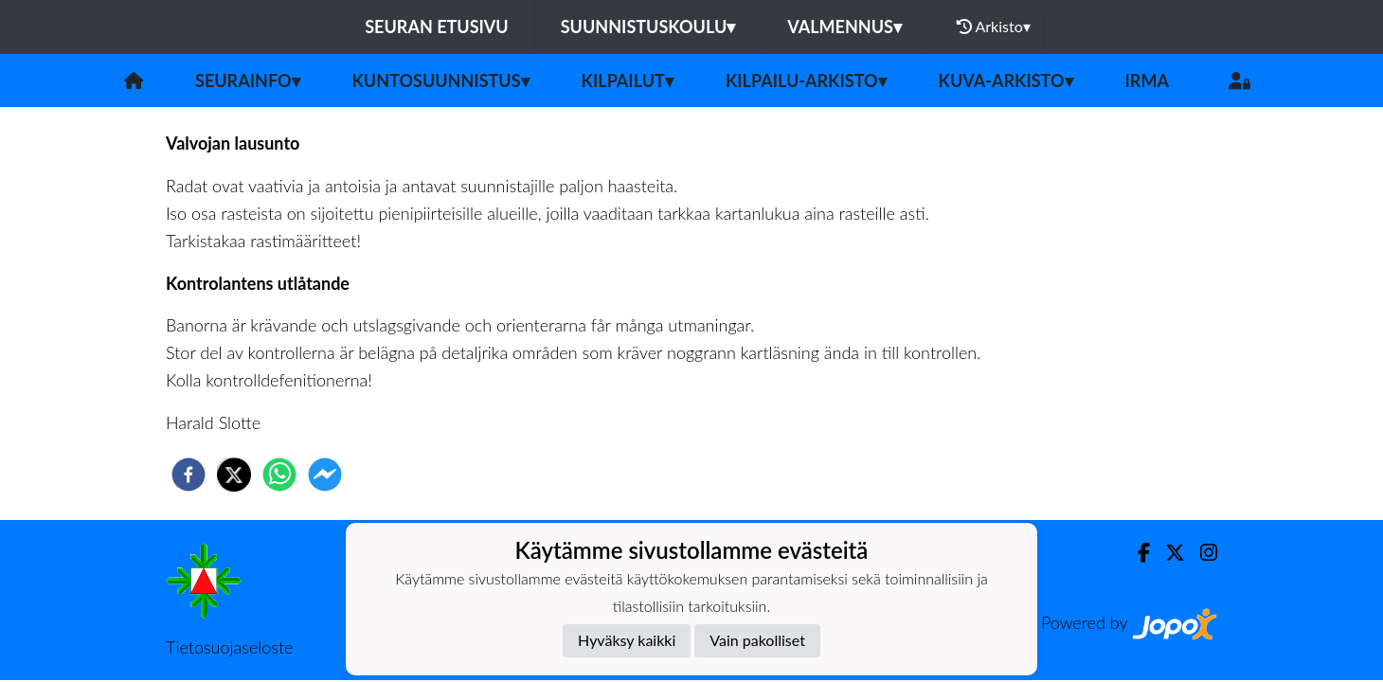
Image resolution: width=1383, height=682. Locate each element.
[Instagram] (1201, 553)
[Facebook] (1136, 553)
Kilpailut (628, 80)
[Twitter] (1167, 553)
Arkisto (994, 26)
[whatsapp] (279, 475)
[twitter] (234, 475)
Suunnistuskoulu (648, 26)
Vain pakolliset (757, 640)
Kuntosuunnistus (441, 80)
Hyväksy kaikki (626, 640)
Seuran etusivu (437, 26)
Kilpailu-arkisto (806, 80)
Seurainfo (247, 80)
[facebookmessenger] (325, 475)
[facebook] (188, 475)
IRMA (1147, 80)
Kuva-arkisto (1006, 80)
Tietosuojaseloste (229, 647)
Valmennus (844, 26)
